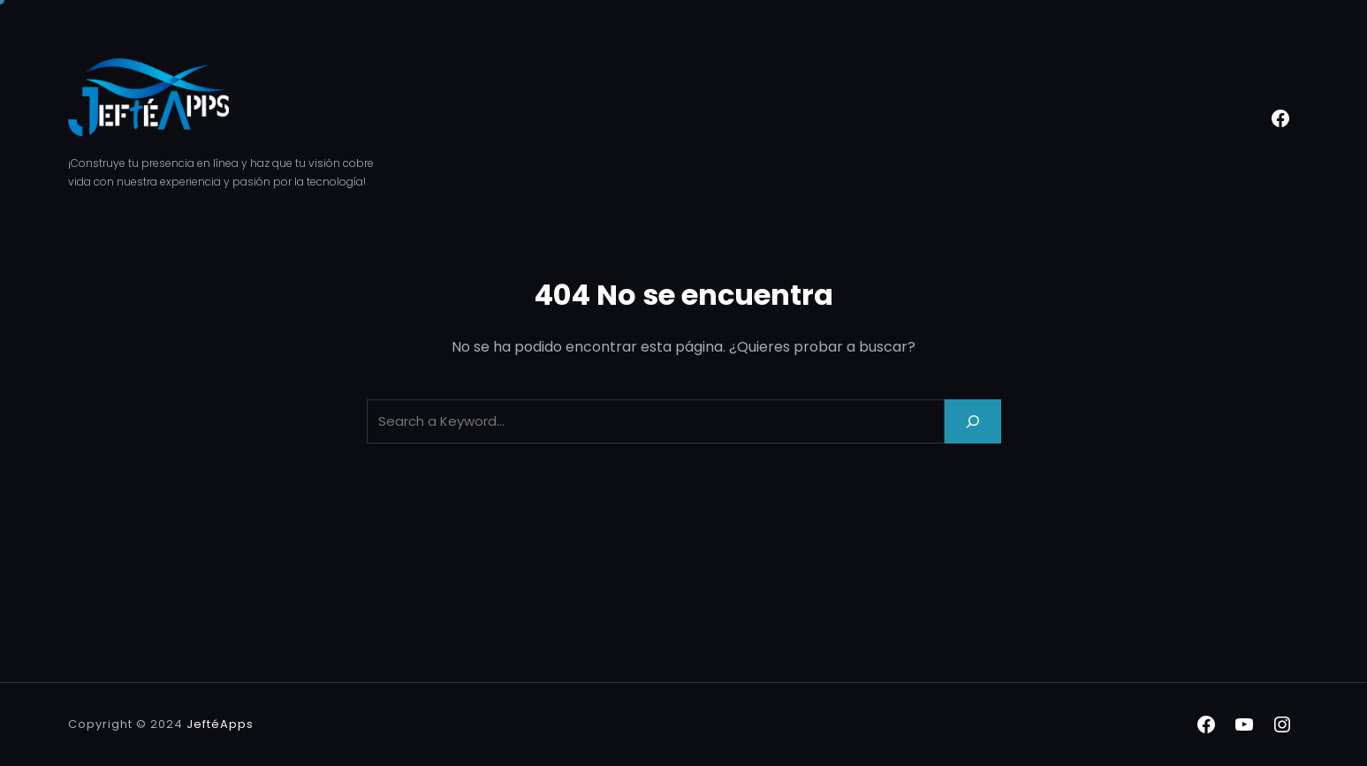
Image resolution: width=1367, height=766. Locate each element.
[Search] (973, 421)
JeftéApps (220, 724)
